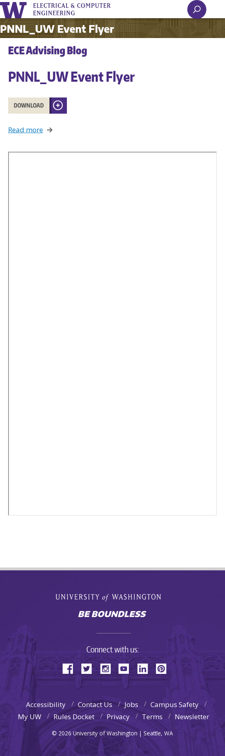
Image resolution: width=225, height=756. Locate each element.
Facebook (70, 668)
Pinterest (164, 668)
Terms (152, 716)
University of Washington (15, 9)
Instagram (108, 668)
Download (29, 105)
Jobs (131, 704)
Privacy (118, 716)
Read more (25, 129)
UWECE (77, 9)
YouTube (126, 668)
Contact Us (95, 704)
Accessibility (46, 704)
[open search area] (196, 9)
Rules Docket (74, 716)
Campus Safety (174, 704)
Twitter (89, 668)
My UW (29, 716)
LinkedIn (145, 668)
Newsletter (192, 716)
